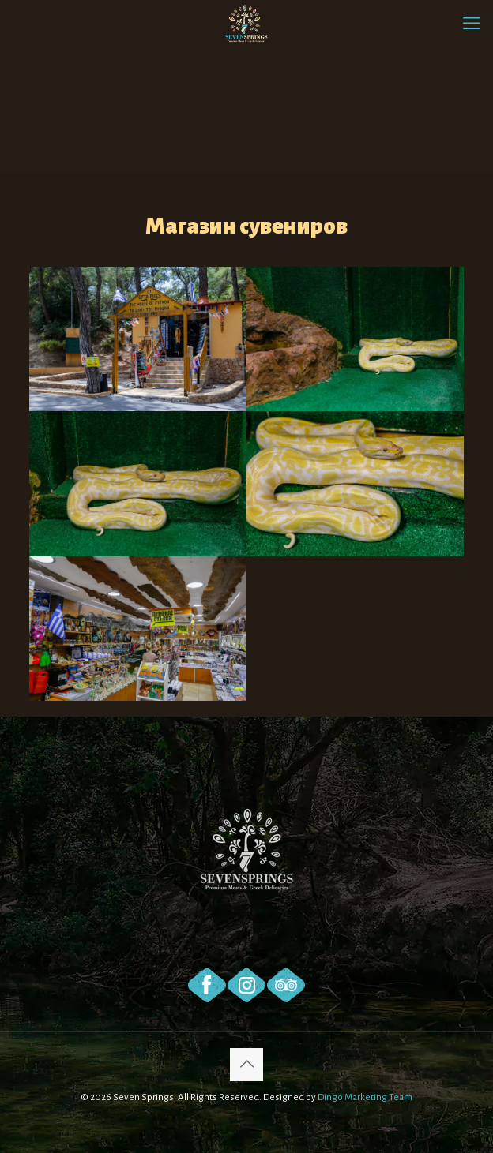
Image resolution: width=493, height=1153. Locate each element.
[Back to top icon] (246, 1064)
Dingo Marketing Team (365, 1097)
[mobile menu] (471, 23)
